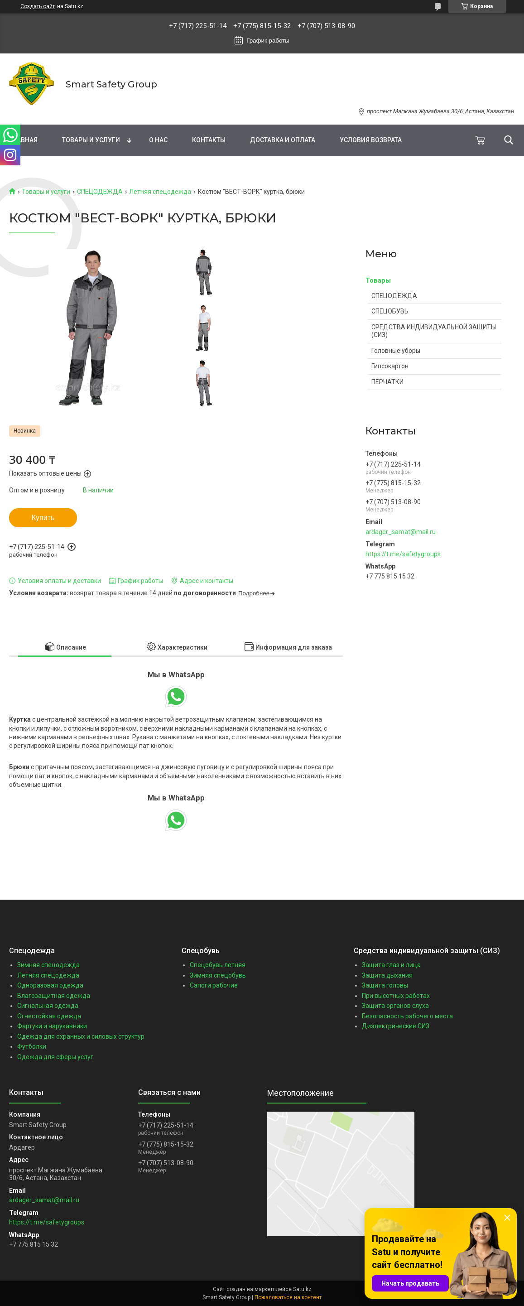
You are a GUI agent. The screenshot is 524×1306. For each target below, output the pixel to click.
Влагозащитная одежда (53, 995)
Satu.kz (302, 1289)
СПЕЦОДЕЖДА (100, 191)
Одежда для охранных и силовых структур (80, 1036)
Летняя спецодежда (160, 191)
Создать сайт (37, 6)
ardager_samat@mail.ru (400, 531)
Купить (43, 517)
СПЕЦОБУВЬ (390, 311)
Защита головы (385, 985)
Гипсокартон (390, 366)
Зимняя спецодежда (48, 965)
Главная (23, 140)
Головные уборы (395, 350)
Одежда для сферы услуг (55, 1056)
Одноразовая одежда (50, 985)
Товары (378, 280)
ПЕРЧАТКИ (387, 382)
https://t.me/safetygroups (403, 554)
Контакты (209, 140)
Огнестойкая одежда (49, 1016)
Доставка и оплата (282, 140)
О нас (158, 140)
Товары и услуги (91, 140)
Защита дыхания (387, 975)
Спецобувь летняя (217, 965)
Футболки (31, 1046)
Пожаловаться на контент (288, 1297)
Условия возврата (371, 140)
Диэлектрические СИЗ (395, 1026)
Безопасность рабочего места (407, 1016)
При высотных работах (396, 995)
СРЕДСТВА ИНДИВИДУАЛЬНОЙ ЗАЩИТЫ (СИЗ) (433, 331)
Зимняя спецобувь (218, 975)
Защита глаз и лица (391, 965)
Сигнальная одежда (47, 1005)
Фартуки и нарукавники (52, 1026)
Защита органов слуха (395, 1005)
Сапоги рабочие (214, 985)
